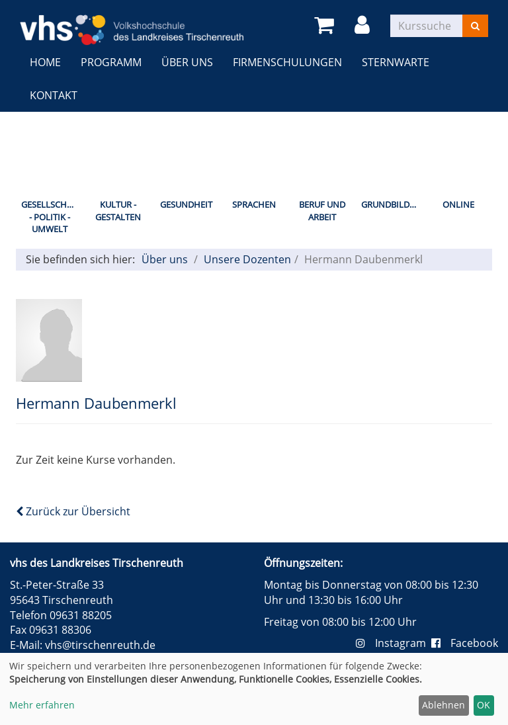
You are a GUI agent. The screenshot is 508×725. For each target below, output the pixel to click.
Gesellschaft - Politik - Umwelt (51, 216)
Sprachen (254, 204)
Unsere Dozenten (247, 259)
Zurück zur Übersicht (73, 511)
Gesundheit (186, 204)
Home (45, 62)
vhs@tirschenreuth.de (100, 645)
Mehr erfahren (42, 705)
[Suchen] (475, 26)
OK (483, 705)
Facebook (464, 643)
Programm (111, 62)
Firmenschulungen (287, 62)
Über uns (187, 62)
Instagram (393, 643)
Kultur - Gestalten (118, 210)
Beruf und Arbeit (322, 210)
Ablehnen (443, 705)
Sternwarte (395, 62)
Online (458, 204)
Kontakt (53, 95)
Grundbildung (392, 204)
